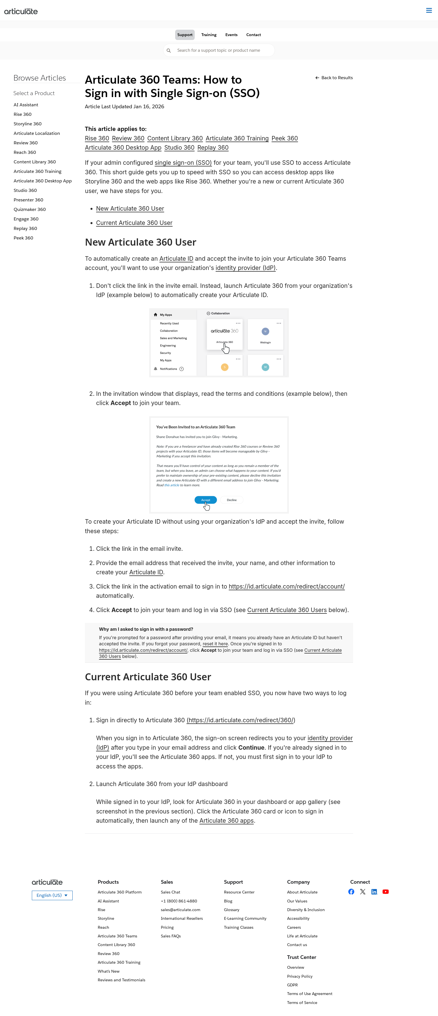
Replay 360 (25, 228)
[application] (422, 1000)
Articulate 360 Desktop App (43, 181)
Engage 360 (26, 219)
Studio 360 (25, 190)
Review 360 (26, 143)
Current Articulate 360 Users (287, 609)
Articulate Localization (37, 133)
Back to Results (334, 78)
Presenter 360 (28, 200)
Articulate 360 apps (226, 820)
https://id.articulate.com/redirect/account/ (287, 586)
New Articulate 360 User (130, 208)
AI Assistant (26, 105)
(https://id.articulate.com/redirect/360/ (240, 720)
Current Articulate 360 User (134, 222)
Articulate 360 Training (37, 171)
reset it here (215, 643)
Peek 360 (23, 238)
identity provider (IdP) (246, 267)
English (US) (55, 896)
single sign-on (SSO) (183, 162)
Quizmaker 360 (30, 209)
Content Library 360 (35, 162)
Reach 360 (25, 152)
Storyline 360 (28, 124)
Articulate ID (177, 258)
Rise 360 (23, 114)
